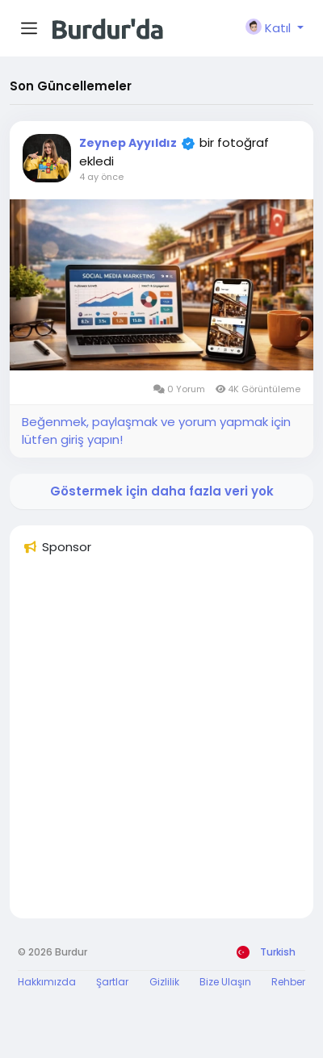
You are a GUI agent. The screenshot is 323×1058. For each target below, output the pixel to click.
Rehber (288, 982)
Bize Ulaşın (225, 982)
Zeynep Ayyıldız (128, 143)
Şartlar (112, 982)
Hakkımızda (47, 982)
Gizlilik (164, 982)
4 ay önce (101, 176)
